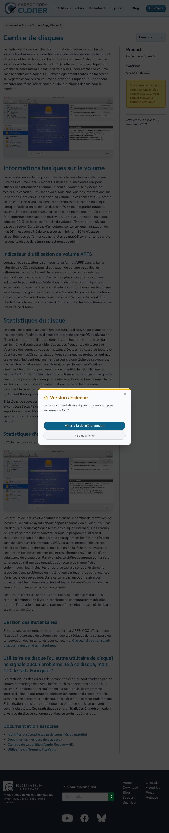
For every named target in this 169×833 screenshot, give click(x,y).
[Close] (125, 394)
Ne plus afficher (84, 436)
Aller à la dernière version (84, 425)
